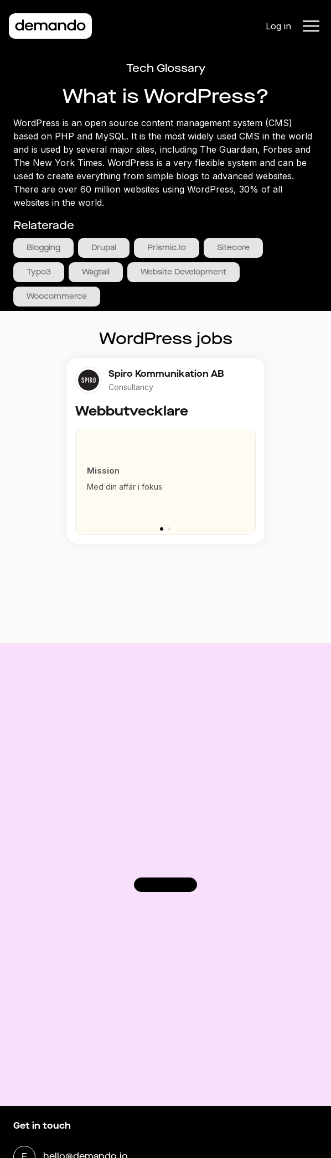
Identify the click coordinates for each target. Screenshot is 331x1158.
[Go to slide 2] (169, 529)
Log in (278, 26)
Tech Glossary (165, 68)
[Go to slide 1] (161, 529)
